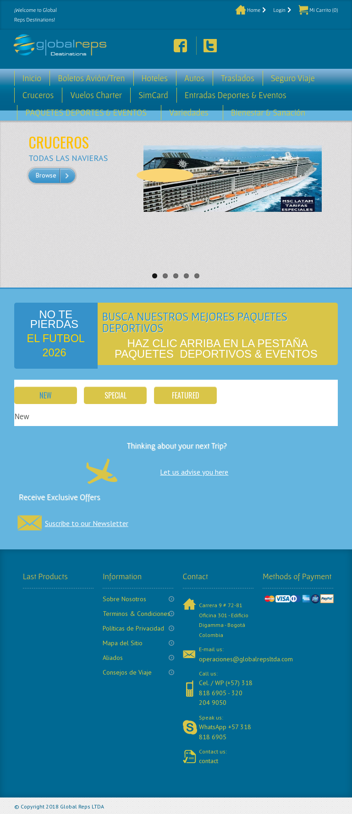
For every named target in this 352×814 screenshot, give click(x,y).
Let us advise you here (194, 471)
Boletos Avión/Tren (91, 78)
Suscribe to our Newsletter (86, 523)
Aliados (113, 657)
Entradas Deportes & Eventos (235, 95)
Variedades (189, 112)
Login (279, 10)
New (45, 395)
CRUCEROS (58, 142)
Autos (194, 78)
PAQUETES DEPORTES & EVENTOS (86, 112)
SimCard (153, 95)
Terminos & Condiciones (136, 613)
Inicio (32, 78)
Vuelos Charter (96, 95)
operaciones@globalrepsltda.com (246, 659)
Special (115, 395)
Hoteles (155, 78)
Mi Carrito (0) (323, 10)
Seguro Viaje (293, 78)
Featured (185, 395)
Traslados (237, 78)
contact (208, 761)
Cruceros (38, 95)
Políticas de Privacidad (133, 628)
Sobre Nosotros (124, 599)
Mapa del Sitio (123, 643)
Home (253, 10)
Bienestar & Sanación (268, 112)
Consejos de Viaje (127, 672)
